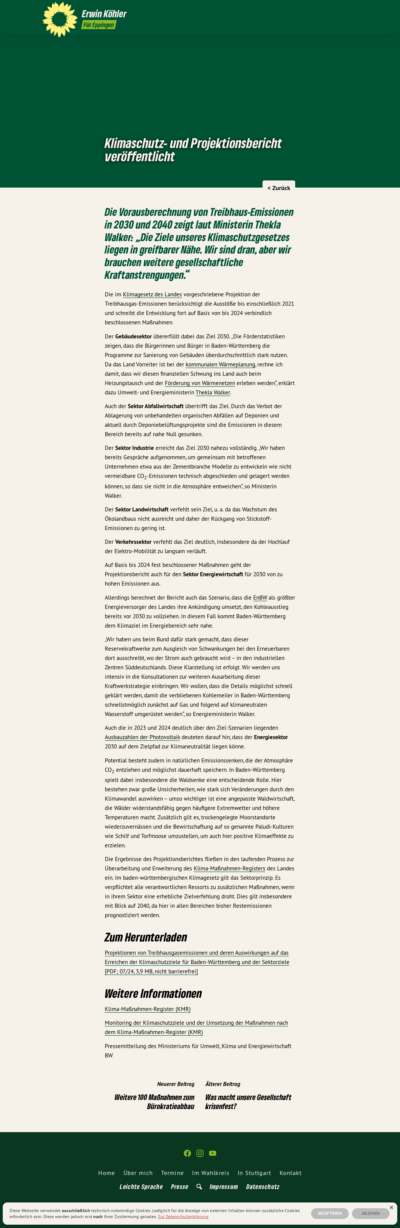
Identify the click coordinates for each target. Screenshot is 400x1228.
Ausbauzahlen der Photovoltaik (142, 737)
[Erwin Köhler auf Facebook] (338, 7)
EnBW (260, 597)
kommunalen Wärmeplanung (220, 364)
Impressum (224, 1186)
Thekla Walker (213, 392)
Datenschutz (263, 1186)
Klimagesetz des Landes (152, 294)
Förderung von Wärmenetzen (200, 383)
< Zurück (278, 188)
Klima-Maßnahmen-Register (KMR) (148, 1009)
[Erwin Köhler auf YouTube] (355, 7)
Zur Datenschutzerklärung (183, 1216)
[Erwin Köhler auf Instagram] (347, 7)
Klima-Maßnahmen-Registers (229, 868)
